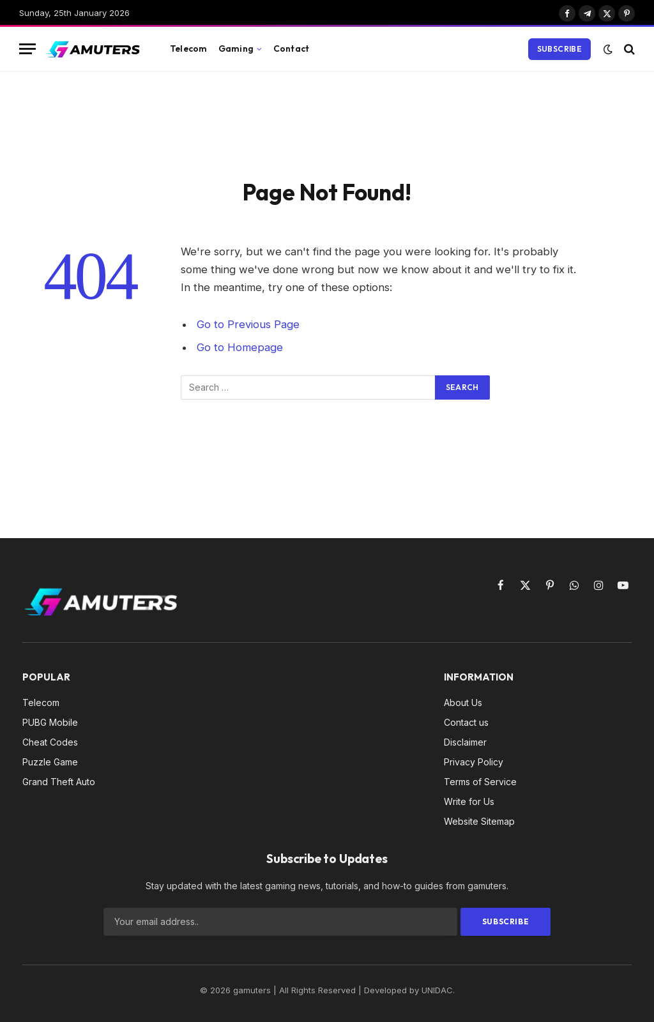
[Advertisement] (327, 122)
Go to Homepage (240, 347)
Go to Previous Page (248, 324)
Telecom (188, 48)
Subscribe (559, 49)
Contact (291, 48)
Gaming (236, 48)
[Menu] (27, 48)
